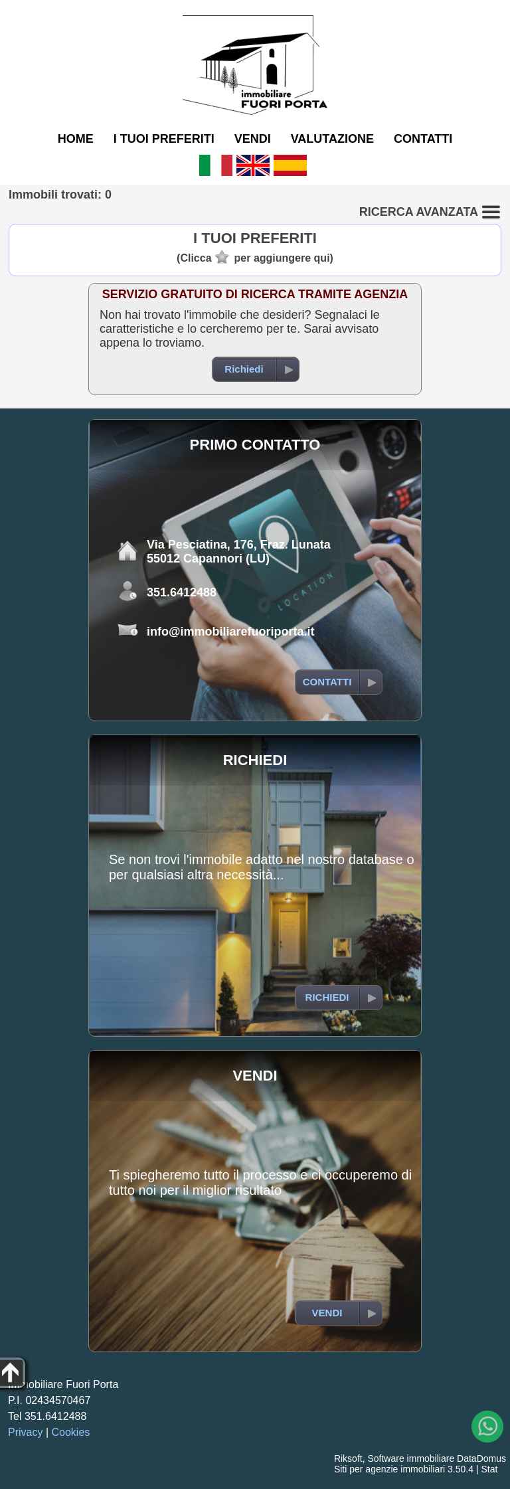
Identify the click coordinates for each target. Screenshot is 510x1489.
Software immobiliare (410, 1458)
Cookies (71, 1432)
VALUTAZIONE (332, 138)
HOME (76, 138)
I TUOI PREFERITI (164, 138)
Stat (489, 1469)
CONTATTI (423, 138)
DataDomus (481, 1458)
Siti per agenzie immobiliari (389, 1469)
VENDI (252, 138)
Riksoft (348, 1458)
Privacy (25, 1432)
